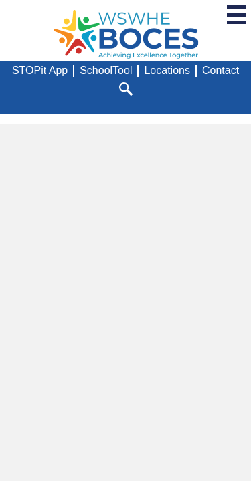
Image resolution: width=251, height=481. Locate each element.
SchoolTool (106, 70)
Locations (167, 70)
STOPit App (40, 70)
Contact (220, 70)
